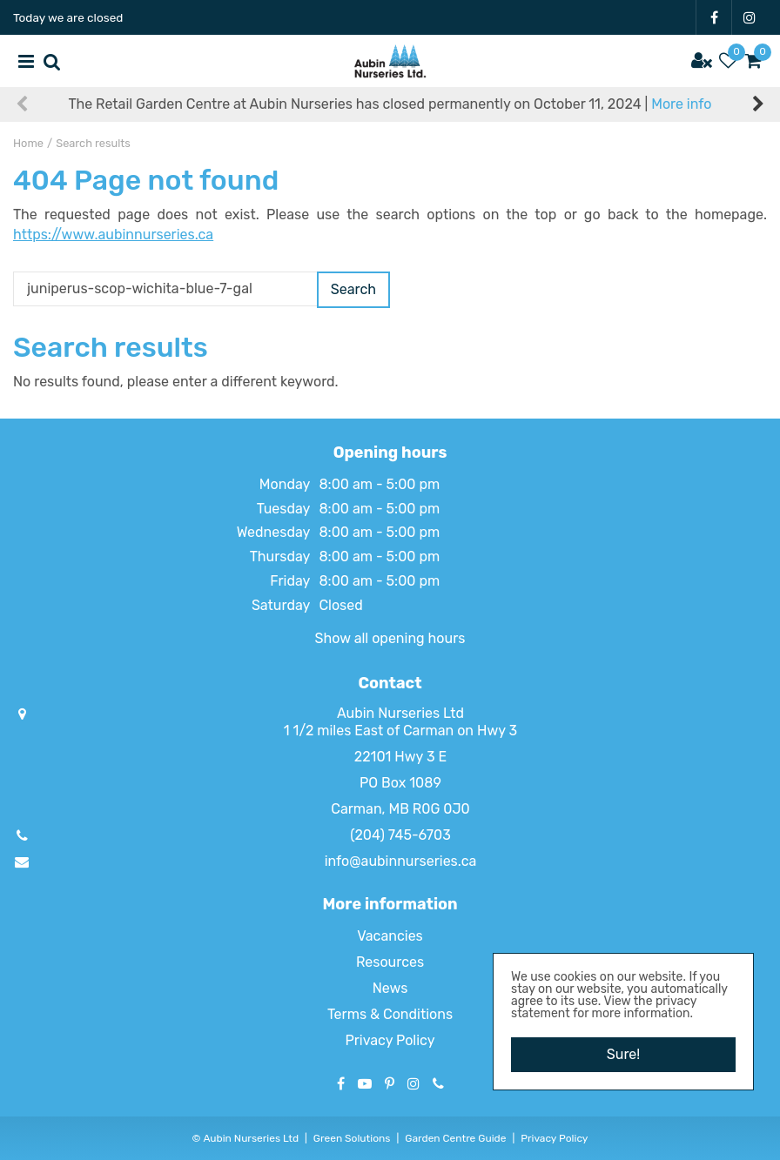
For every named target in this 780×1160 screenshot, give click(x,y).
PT (389, 1083)
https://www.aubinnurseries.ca (113, 234)
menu (26, 61)
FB (714, 17)
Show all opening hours (390, 638)
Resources (390, 962)
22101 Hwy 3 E (400, 756)
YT (365, 1083)
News (390, 988)
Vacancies (390, 936)
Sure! (623, 1054)
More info (681, 104)
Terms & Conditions (390, 1014)
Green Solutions (352, 1138)
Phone (438, 1083)
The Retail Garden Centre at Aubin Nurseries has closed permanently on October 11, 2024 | (390, 104)
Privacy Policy (389, 1040)
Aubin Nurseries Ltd (400, 713)
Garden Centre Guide (455, 1138)
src (52, 61)
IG (749, 17)
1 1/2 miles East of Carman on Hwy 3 (400, 730)
